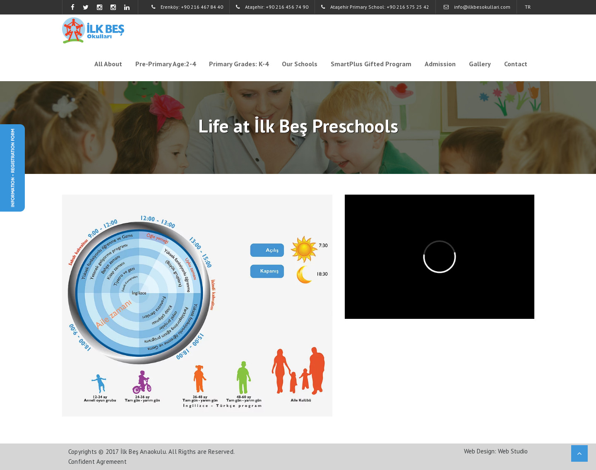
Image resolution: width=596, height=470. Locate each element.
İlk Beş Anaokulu (143, 452)
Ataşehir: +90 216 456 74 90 (272, 7)
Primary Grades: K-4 (239, 64)
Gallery (480, 64)
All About (108, 64)
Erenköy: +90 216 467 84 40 (187, 7)
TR (528, 7)
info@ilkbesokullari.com (477, 7)
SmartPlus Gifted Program (371, 64)
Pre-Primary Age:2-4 (165, 64)
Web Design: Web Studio (496, 451)
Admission (440, 64)
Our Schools (299, 64)
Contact (515, 64)
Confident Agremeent (97, 461)
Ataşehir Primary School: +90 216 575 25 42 (375, 7)
